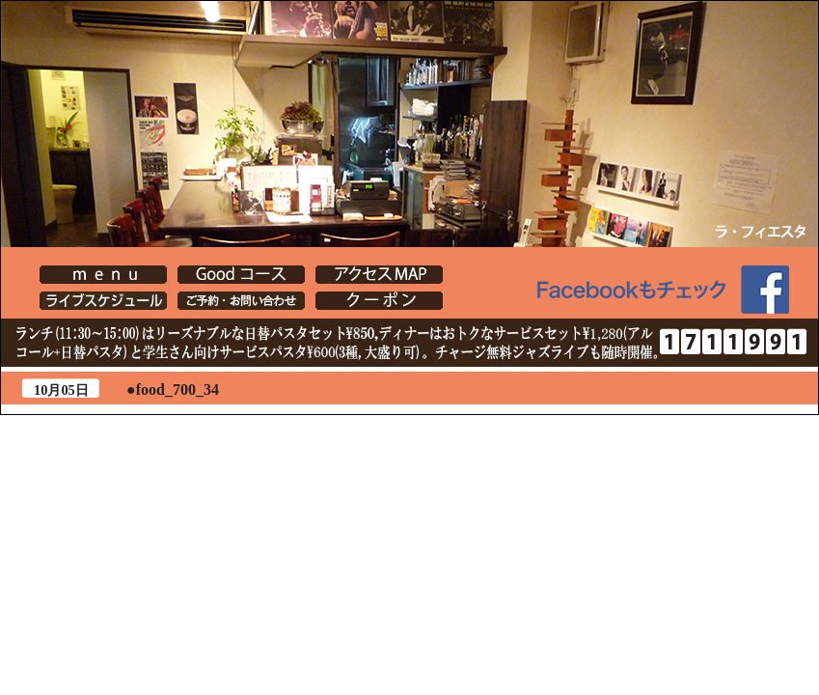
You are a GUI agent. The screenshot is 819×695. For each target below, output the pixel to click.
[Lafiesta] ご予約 (241, 301)
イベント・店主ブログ (103, 301)
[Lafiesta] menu (103, 274)
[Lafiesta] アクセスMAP (379, 274)
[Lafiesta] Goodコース (241, 274)
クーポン (379, 301)
